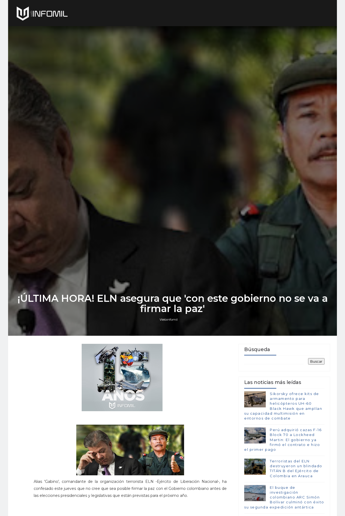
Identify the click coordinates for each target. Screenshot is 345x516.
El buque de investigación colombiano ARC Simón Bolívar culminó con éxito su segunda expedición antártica (284, 497)
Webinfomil (169, 319)
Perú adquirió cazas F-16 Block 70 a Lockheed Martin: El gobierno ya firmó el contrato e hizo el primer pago (283, 440)
